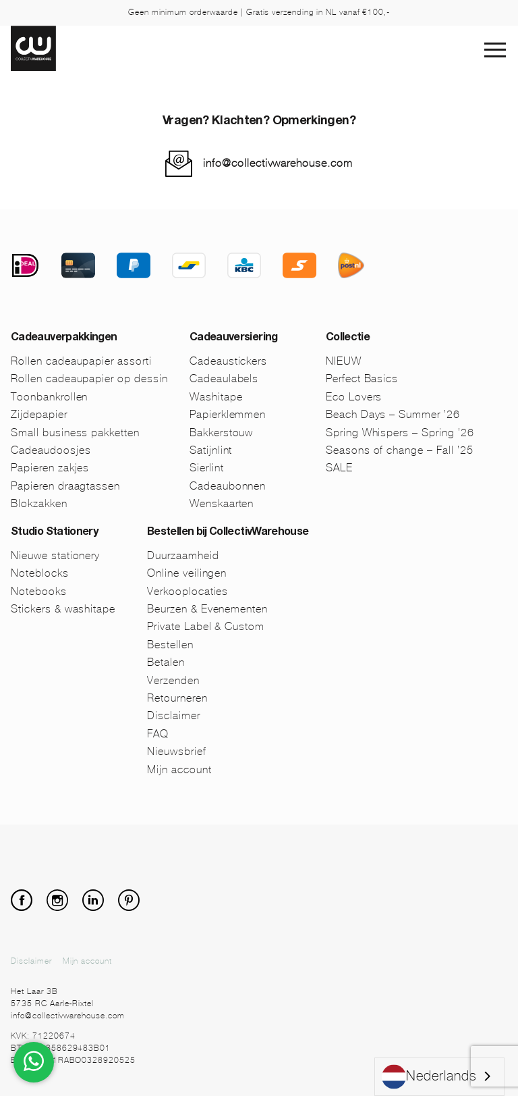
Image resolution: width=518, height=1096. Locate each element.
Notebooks (39, 591)
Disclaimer (173, 715)
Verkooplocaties (187, 591)
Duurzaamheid (183, 555)
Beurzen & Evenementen (207, 608)
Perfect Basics (362, 378)
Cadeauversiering (234, 338)
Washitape (216, 396)
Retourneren (177, 697)
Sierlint (207, 467)
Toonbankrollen (49, 396)
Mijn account (179, 769)
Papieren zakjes (50, 467)
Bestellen (170, 644)
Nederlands (429, 1077)
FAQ (158, 733)
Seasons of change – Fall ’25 (399, 450)
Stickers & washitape (63, 608)
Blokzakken (39, 503)
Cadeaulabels (224, 378)
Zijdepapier (39, 414)
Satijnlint (211, 450)
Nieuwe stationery (55, 555)
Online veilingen (187, 573)
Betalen (166, 662)
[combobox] (439, 1077)
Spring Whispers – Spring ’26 (400, 432)
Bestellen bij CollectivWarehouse (228, 532)
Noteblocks (40, 573)
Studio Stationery (54, 532)
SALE (339, 467)
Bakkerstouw (222, 432)
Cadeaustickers (228, 361)
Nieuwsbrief (176, 751)
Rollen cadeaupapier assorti (81, 361)
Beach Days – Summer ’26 (393, 414)
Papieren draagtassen (65, 485)
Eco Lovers (354, 396)
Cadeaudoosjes (50, 450)
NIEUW (344, 361)
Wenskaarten (222, 503)
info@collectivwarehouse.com (278, 163)
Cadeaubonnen (228, 485)
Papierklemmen (228, 414)
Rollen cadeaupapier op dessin (89, 378)
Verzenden (173, 680)
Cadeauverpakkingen (64, 338)
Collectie (348, 338)
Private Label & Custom (205, 626)
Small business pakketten (75, 432)
